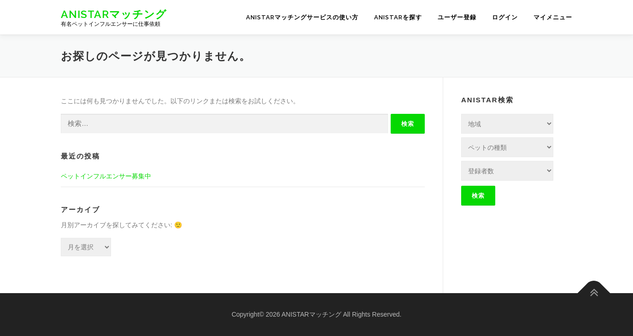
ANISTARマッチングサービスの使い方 (302, 17)
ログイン (505, 17)
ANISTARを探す (398, 17)
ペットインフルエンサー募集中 (106, 176)
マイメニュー (552, 17)
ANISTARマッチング (114, 14)
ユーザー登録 (457, 17)
